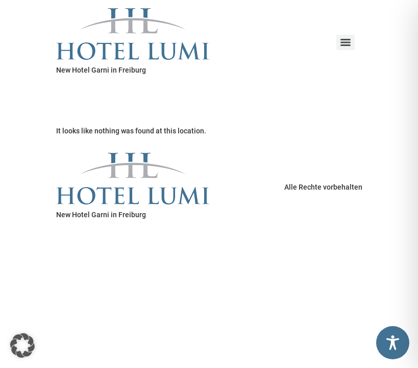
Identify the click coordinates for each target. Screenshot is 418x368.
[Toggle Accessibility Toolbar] (392, 342)
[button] (22, 345)
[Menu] (345, 42)
